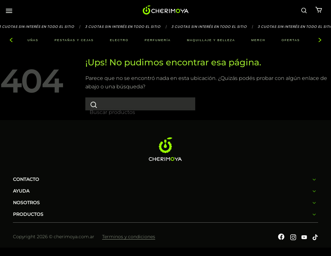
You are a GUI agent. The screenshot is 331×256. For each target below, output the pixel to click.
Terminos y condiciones (128, 236)
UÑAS (32, 40)
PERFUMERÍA (158, 40)
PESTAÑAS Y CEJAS (74, 40)
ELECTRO (119, 40)
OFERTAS (291, 40)
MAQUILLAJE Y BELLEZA (211, 40)
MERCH (258, 40)
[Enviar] (94, 104)
